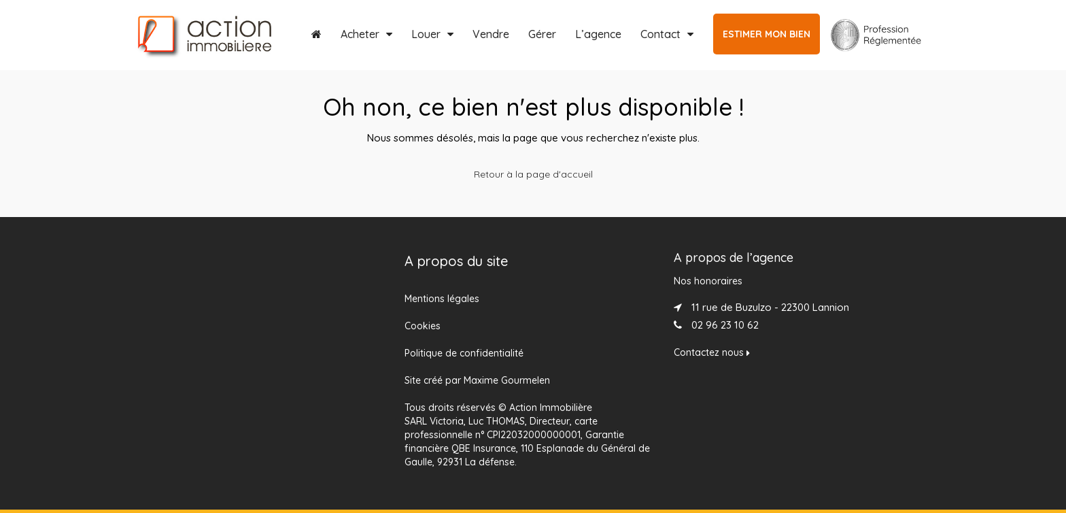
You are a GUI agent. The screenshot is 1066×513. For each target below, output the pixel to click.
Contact (660, 34)
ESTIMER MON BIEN (766, 34)
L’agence (598, 34)
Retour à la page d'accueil (533, 174)
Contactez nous (712, 352)
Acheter (360, 34)
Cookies (423, 326)
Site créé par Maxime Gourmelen (477, 380)
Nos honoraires (708, 281)
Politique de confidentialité (464, 353)
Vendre (490, 34)
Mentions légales (442, 299)
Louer (426, 34)
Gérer (542, 34)
